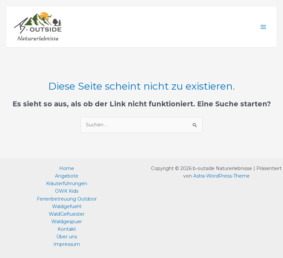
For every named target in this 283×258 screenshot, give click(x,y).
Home (66, 168)
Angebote (66, 176)
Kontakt (67, 229)
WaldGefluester (67, 214)
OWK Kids (66, 191)
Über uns (66, 237)
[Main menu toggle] (263, 27)
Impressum (66, 244)
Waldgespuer (66, 222)
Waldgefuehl (66, 206)
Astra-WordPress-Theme (221, 176)
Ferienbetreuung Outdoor (67, 199)
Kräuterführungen (66, 183)
